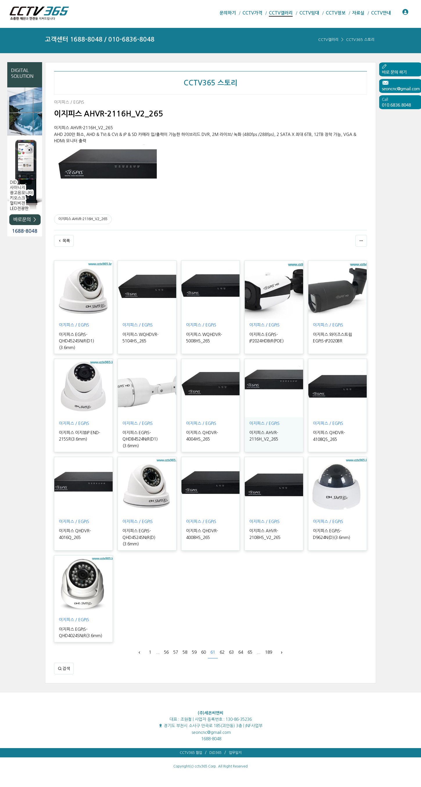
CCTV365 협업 (191, 752)
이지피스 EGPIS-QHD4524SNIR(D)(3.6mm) (139, 537)
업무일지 (235, 752)
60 (203, 652)
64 (240, 652)
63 (231, 652)
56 (166, 652)
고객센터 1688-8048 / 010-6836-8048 (99, 39)
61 (212, 652)
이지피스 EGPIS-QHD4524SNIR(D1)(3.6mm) (76, 341)
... (157, 652)
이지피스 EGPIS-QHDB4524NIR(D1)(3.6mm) (140, 439)
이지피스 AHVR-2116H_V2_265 (82, 219)
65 (250, 652)
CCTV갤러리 (328, 40)
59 (194, 652)
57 (175, 652)
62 (222, 652)
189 (268, 652)
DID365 (215, 752)
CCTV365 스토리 (360, 40)
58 (185, 652)
